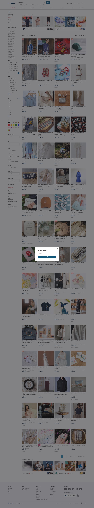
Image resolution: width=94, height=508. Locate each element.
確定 (47, 256)
